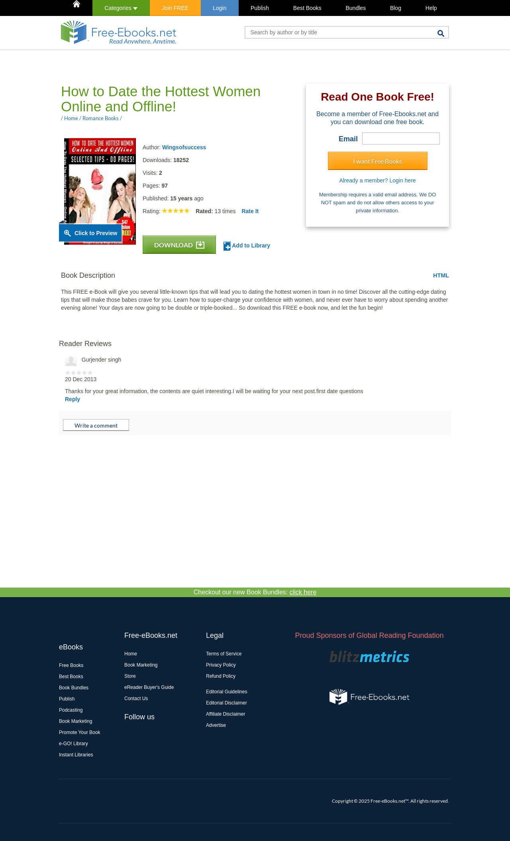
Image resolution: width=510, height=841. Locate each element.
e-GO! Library (73, 743)
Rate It (250, 211)
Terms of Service (223, 654)
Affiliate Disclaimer (225, 714)
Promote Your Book (79, 732)
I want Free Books (377, 161)
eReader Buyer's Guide (149, 687)
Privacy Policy (221, 665)
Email (348, 139)
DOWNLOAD (179, 245)
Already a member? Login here (377, 180)
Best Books (307, 8)
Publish (260, 8)
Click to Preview (96, 233)
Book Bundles (73, 688)
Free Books (71, 665)
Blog (395, 8)
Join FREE (175, 8)
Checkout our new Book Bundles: (255, 592)
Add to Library (247, 246)
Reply (72, 399)
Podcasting (70, 710)
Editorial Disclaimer (226, 703)
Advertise (216, 725)
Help (431, 8)
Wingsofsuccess (184, 147)
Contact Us (136, 698)
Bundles (355, 8)
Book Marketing (75, 721)
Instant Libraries (76, 755)
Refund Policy (220, 676)
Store (130, 676)
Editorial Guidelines (226, 692)
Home (130, 654)
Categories (120, 8)
